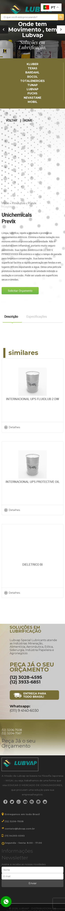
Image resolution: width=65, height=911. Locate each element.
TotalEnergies (32, 81)
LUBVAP (32, 89)
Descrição (11, 316)
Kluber (32, 64)
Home (28, 120)
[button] (61, 29)
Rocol (32, 76)
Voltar (11, 120)
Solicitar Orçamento (20, 291)
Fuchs (32, 93)
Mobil (32, 102)
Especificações (36, 316)
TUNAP (32, 85)
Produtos (18, 203)
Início (5, 203)
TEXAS (32, 68)
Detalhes (14, 427)
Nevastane (32, 97)
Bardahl (32, 72)
